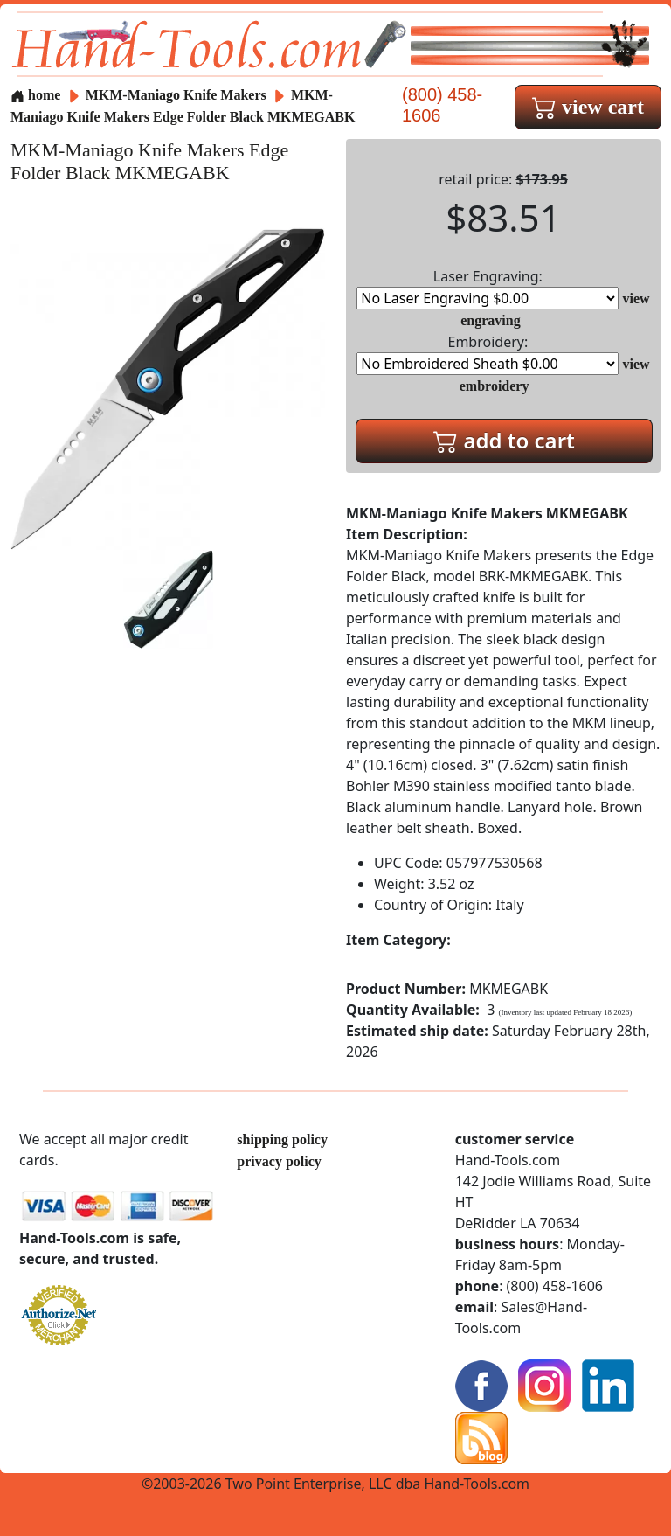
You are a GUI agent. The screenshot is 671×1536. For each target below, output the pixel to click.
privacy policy (279, 1161)
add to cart (504, 440)
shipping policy (282, 1139)
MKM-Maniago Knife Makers (178, 94)
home (35, 94)
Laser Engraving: (487, 288)
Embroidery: (487, 353)
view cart (588, 106)
